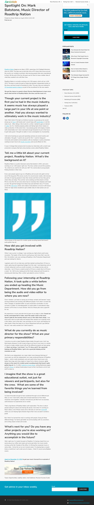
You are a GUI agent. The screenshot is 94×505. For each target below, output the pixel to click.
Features (68, 106)
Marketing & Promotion (72, 99)
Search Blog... (88, 5)
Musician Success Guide (43, 472)
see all (65, 108)
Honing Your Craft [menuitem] (68, 2)
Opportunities (13, 472)
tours (14, 116)
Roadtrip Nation (9, 63)
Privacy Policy (74, 504)
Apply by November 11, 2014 (13, 453)
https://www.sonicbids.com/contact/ (79, 497)
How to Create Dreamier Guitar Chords (79, 63)
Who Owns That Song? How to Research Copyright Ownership (79, 57)
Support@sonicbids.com (76, 494)
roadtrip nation (21, 472)
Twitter (13, 20)
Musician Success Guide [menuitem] (82, 2)
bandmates (40, 116)
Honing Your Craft (70, 102)
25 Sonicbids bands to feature (13, 81)
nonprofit (44, 403)
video (7, 120)
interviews (14, 179)
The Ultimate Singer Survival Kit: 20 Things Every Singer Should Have (80, 77)
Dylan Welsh (15, 18)
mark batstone (31, 472)
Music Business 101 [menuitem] (55, 2)
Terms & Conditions (84, 504)
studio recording (26, 136)
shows (12, 361)
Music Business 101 (71, 93)
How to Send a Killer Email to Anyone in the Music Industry (79, 70)
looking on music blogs (28, 359)
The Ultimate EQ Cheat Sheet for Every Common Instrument (80, 51)
